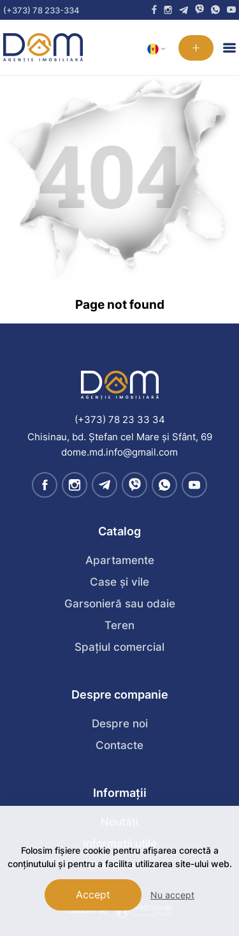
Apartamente (119, 560)
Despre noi (120, 723)
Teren (119, 625)
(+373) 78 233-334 (41, 10)
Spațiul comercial (119, 647)
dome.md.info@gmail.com (119, 452)
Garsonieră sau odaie (119, 603)
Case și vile (119, 582)
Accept (93, 894)
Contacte (119, 745)
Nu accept (172, 894)
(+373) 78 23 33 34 (120, 419)
